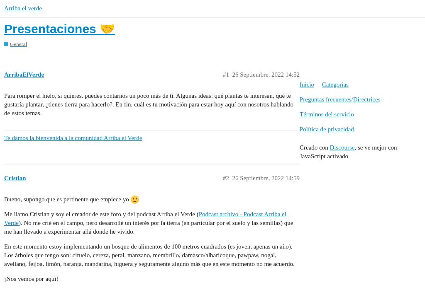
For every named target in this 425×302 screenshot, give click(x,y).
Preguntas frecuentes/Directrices (340, 99)
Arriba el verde (23, 8)
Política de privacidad (327, 129)
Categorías (335, 84)
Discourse (342, 147)
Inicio (307, 84)
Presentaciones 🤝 (59, 29)
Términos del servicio (327, 114)
